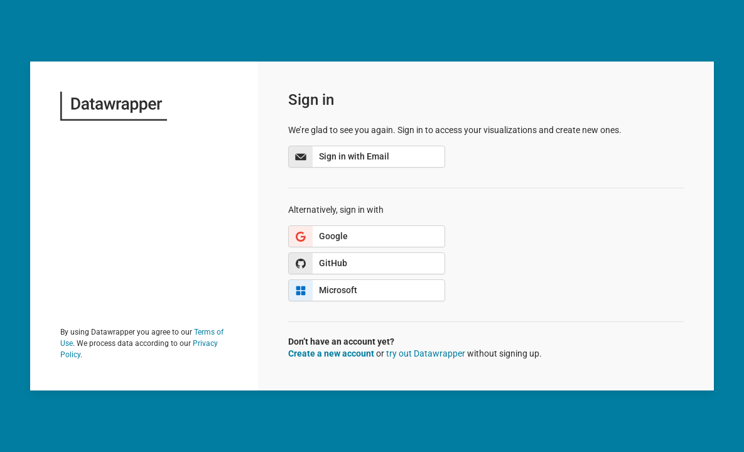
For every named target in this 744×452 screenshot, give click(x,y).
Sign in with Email (339, 156)
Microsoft (323, 290)
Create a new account (331, 353)
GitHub (318, 263)
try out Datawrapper (425, 353)
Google (318, 236)
